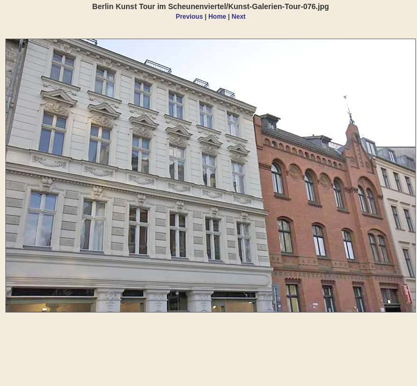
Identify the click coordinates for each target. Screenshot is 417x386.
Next (239, 16)
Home (217, 16)
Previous (189, 16)
